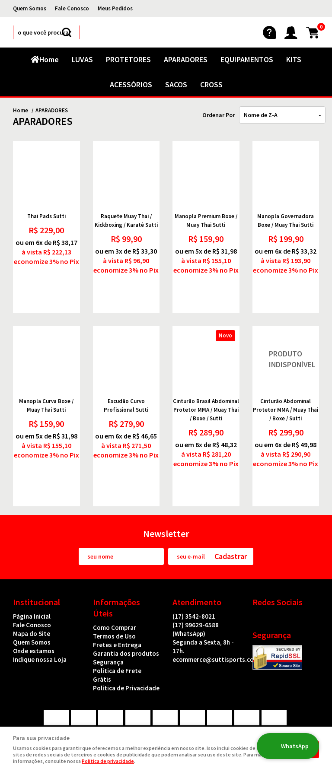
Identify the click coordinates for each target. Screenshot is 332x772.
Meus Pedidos (115, 8)
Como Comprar (114, 594)
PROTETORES (128, 59)
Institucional (36, 568)
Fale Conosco (72, 8)
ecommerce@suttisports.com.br (219, 626)
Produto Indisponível (285, 342)
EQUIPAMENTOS (246, 59)
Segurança (108, 629)
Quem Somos (29, 8)
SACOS (176, 84)
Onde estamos (33, 617)
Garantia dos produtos (126, 620)
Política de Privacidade (126, 655)
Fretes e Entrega (117, 611)
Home (49, 59)
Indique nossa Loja (40, 626)
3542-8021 (193, 583)
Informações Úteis (116, 574)
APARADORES (186, 59)
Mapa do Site (31, 600)
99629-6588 (195, 596)
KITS (293, 59)
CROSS (211, 84)
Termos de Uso (114, 603)
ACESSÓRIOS (131, 84)
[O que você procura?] (66, 32)
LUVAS (82, 59)
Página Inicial (32, 583)
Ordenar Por (218, 115)
